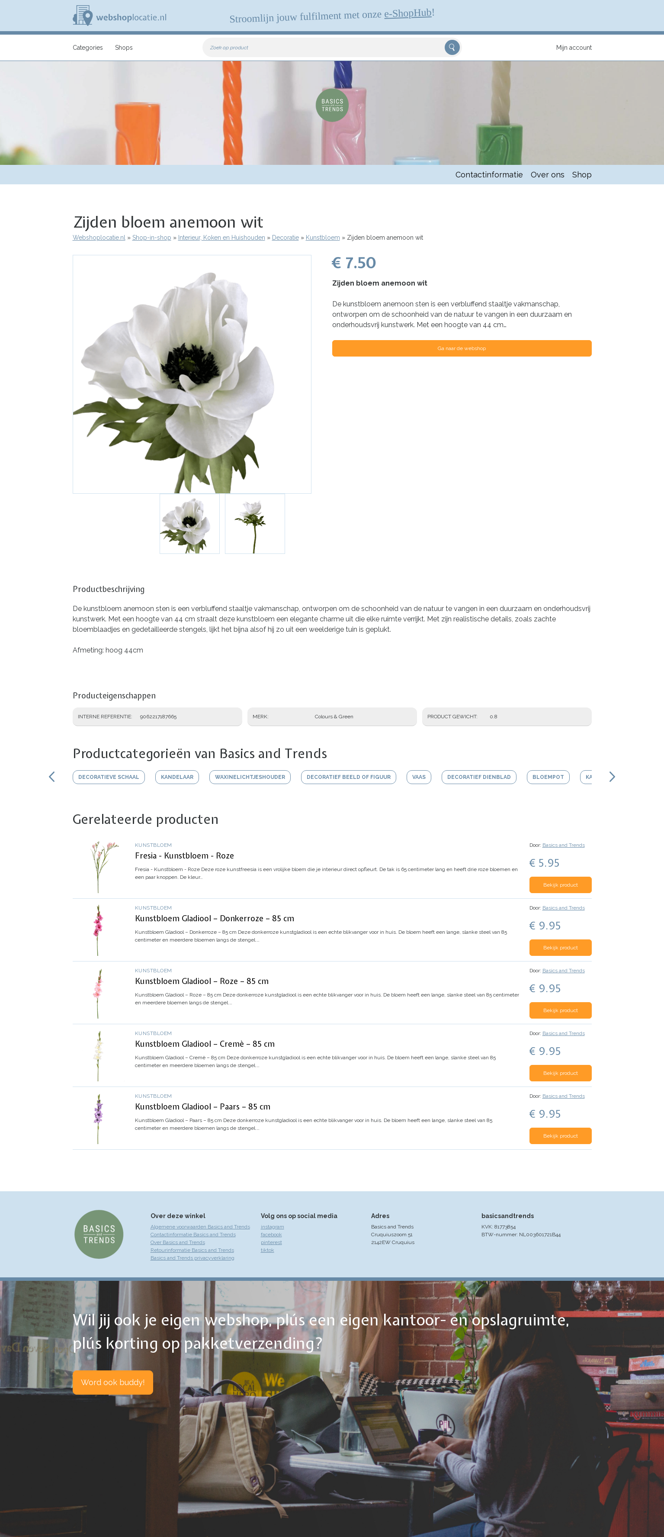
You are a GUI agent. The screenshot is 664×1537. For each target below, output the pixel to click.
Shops (124, 47)
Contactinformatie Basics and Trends (193, 1235)
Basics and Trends (563, 845)
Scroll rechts (612, 777)
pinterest (271, 1242)
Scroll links (52, 777)
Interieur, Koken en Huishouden (221, 237)
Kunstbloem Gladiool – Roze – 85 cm (202, 981)
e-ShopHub (407, 12)
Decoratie (285, 237)
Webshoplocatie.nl (99, 237)
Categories (88, 47)
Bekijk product (560, 885)
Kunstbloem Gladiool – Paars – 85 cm (202, 1106)
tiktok (267, 1250)
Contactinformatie (489, 174)
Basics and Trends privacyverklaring (192, 1258)
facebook (271, 1235)
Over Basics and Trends (178, 1242)
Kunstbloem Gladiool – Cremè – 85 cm (205, 1044)
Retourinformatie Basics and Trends (192, 1250)
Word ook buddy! (113, 1382)
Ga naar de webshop (462, 348)
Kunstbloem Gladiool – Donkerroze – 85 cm (214, 918)
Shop (582, 174)
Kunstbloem (323, 237)
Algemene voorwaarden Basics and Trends (200, 1227)
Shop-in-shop (151, 237)
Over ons (548, 174)
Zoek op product (229, 48)
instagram (272, 1227)
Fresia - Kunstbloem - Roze (184, 855)
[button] (192, 374)
